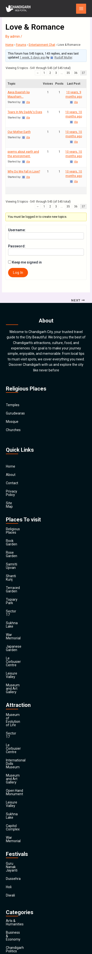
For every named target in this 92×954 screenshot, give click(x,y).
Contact (12, 483)
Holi (9, 767)
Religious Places (18, 522)
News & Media (17, 884)
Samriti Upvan (17, 547)
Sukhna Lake (16, 589)
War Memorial (16, 597)
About (10, 475)
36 (76, 73)
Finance (12, 859)
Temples (12, 405)
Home (9, 44)
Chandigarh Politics (21, 818)
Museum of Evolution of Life (28, 653)
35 (68, 73)
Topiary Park (15, 572)
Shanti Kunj (14, 555)
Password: (17, 246)
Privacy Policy (16, 491)
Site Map (13, 500)
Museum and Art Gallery (24, 630)
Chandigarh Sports (20, 826)
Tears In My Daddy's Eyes (25, 112)
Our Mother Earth (19, 132)
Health (11, 876)
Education (13, 843)
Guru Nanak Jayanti (21, 750)
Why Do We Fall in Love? (24, 171)
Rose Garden (16, 539)
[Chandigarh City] (18, 8)
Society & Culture (19, 901)
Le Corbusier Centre (21, 614)
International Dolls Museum (27, 678)
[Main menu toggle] (81, 9)
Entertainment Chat (42, 44)
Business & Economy (22, 809)
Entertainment (17, 851)
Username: (17, 230)
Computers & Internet (22, 834)
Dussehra (13, 759)
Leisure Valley (16, 622)
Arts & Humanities (20, 801)
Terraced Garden (19, 564)
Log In (18, 272)
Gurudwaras (15, 413)
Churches (13, 430)
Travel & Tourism (19, 918)
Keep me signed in (27, 262)
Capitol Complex (18, 720)
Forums (21, 44)
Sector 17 (13, 580)
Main (9, 926)
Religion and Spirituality (24, 893)
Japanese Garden (19, 605)
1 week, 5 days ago (33, 57)
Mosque (12, 422)
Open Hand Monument (23, 695)
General (12, 868)
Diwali (10, 775)
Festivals (12, 909)
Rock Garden (16, 530)
